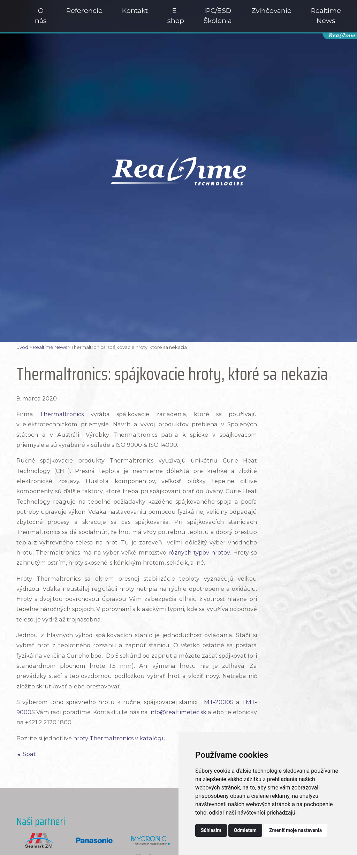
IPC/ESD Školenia (218, 15)
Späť (29, 753)
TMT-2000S (217, 701)
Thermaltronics (62, 414)
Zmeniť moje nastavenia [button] (295, 830)
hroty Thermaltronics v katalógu (119, 738)
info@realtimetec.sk (177, 712)
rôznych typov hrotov (199, 552)
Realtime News (326, 15)
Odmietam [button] (245, 830)
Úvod (22, 347)
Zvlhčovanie (271, 10)
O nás (41, 15)
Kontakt (135, 10)
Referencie (84, 10)
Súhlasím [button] (211, 830)
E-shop (175, 15)
